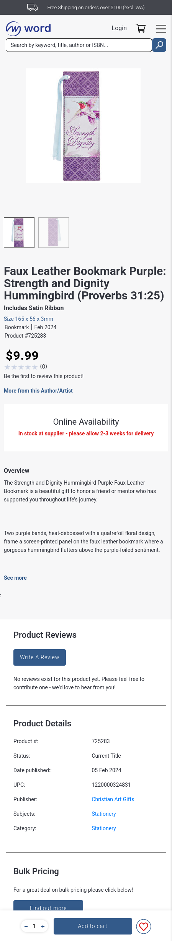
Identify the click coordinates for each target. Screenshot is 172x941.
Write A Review (39, 657)
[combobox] (79, 45)
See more (15, 578)
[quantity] (34, 926)
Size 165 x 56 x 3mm (28, 319)
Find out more (48, 908)
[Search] (79, 45)
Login (119, 28)
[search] (159, 45)
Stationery (104, 814)
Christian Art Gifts (113, 799)
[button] (25, 926)
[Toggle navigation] (161, 29)
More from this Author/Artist (38, 391)
